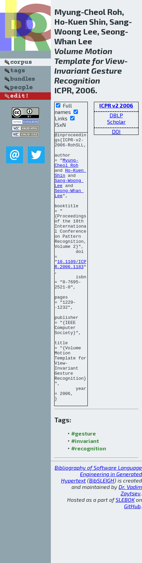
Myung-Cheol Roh (66, 169)
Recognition (77, 80)
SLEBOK (125, 553)
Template (72, 61)
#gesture (83, 487)
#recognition (88, 502)
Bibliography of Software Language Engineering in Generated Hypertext (98, 527)
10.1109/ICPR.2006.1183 (70, 291)
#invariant (85, 494)
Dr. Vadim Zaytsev (130, 543)
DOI (116, 131)
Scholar (116, 121)
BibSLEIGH (101, 534)
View (114, 61)
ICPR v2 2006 (116, 105)
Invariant (71, 70)
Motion (98, 51)
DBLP (116, 115)
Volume (68, 51)
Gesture (106, 70)
